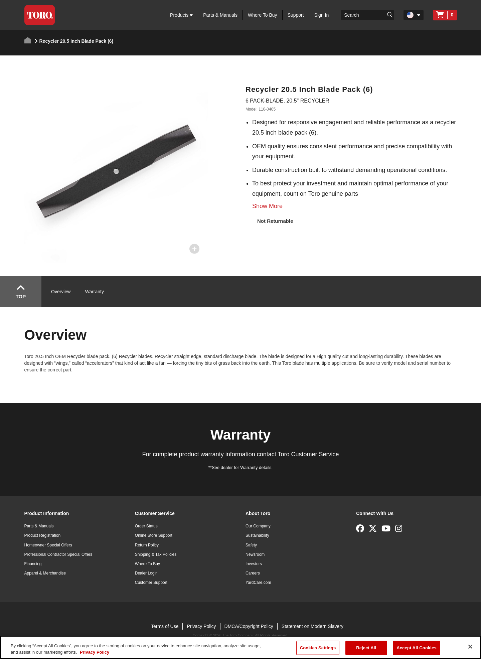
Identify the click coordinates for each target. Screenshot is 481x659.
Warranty (94, 291)
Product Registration (42, 535)
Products (181, 15)
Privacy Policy (201, 626)
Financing (33, 563)
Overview (60, 291)
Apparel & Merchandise (45, 573)
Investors (254, 563)
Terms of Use (164, 626)
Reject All (366, 647)
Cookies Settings (318, 647)
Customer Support (151, 582)
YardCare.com (258, 582)
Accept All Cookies (416, 647)
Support (296, 15)
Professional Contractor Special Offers (58, 554)
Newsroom (255, 554)
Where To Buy (262, 15)
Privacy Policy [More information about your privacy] (94, 652)
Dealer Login (146, 573)
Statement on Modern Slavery (312, 626)
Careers (253, 573)
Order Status (146, 526)
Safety (251, 545)
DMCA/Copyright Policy (248, 626)
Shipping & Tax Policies (156, 554)
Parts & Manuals (220, 15)
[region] (240, 647)
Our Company (258, 526)
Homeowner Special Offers (48, 545)
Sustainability (257, 535)
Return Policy (147, 545)
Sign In (321, 15)
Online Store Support (153, 535)
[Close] (470, 646)
